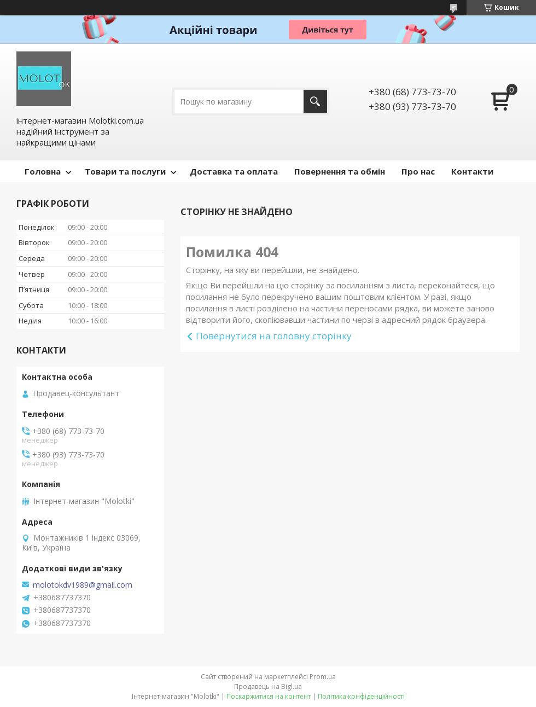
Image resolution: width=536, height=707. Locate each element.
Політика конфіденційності (361, 696)
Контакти (472, 171)
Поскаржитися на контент (268, 696)
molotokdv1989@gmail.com (82, 585)
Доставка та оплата (234, 171)
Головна (43, 171)
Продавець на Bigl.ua (268, 686)
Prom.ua (323, 676)
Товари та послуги (125, 171)
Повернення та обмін (339, 171)
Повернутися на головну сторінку (274, 335)
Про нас (418, 171)
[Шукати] (315, 101)
